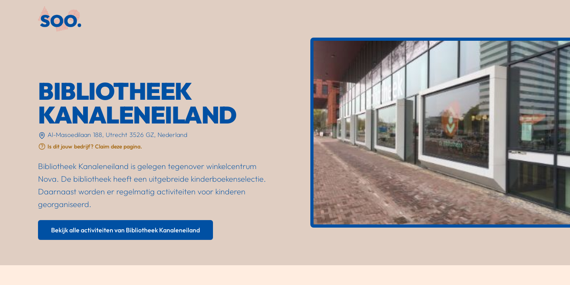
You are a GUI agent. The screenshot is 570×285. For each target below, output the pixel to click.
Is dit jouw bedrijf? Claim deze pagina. (95, 146)
